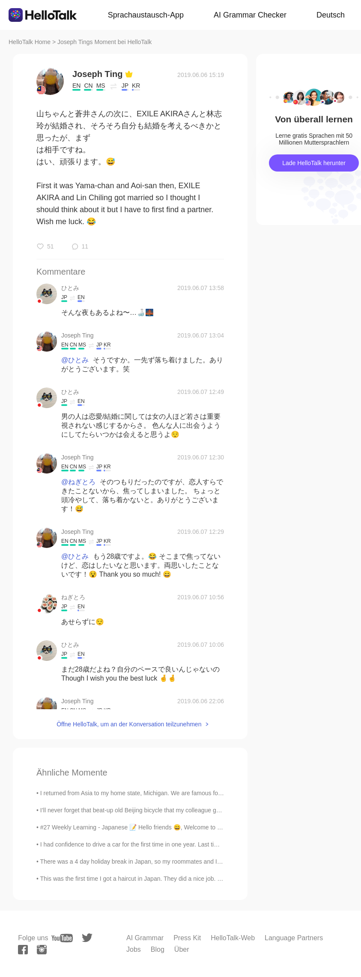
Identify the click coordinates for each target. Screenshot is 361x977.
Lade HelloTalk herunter (314, 163)
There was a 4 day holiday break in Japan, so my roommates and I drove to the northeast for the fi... (172, 861)
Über (181, 949)
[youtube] (62, 938)
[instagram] (42, 949)
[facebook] (23, 949)
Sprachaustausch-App (146, 15)
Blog (157, 949)
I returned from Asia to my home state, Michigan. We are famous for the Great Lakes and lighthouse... (175, 793)
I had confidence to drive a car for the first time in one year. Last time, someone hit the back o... (166, 844)
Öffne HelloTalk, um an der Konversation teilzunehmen (129, 724)
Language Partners (294, 937)
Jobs (133, 949)
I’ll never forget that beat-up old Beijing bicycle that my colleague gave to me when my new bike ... (170, 810)
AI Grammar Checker (250, 15)
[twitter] (87, 937)
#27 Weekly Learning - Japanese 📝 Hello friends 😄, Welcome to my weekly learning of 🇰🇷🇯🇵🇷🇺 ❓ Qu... (181, 827)
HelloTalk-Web (233, 937)
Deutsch (330, 15)
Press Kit (187, 937)
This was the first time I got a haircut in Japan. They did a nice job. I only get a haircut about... (164, 878)
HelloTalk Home (30, 41)
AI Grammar (145, 937)
